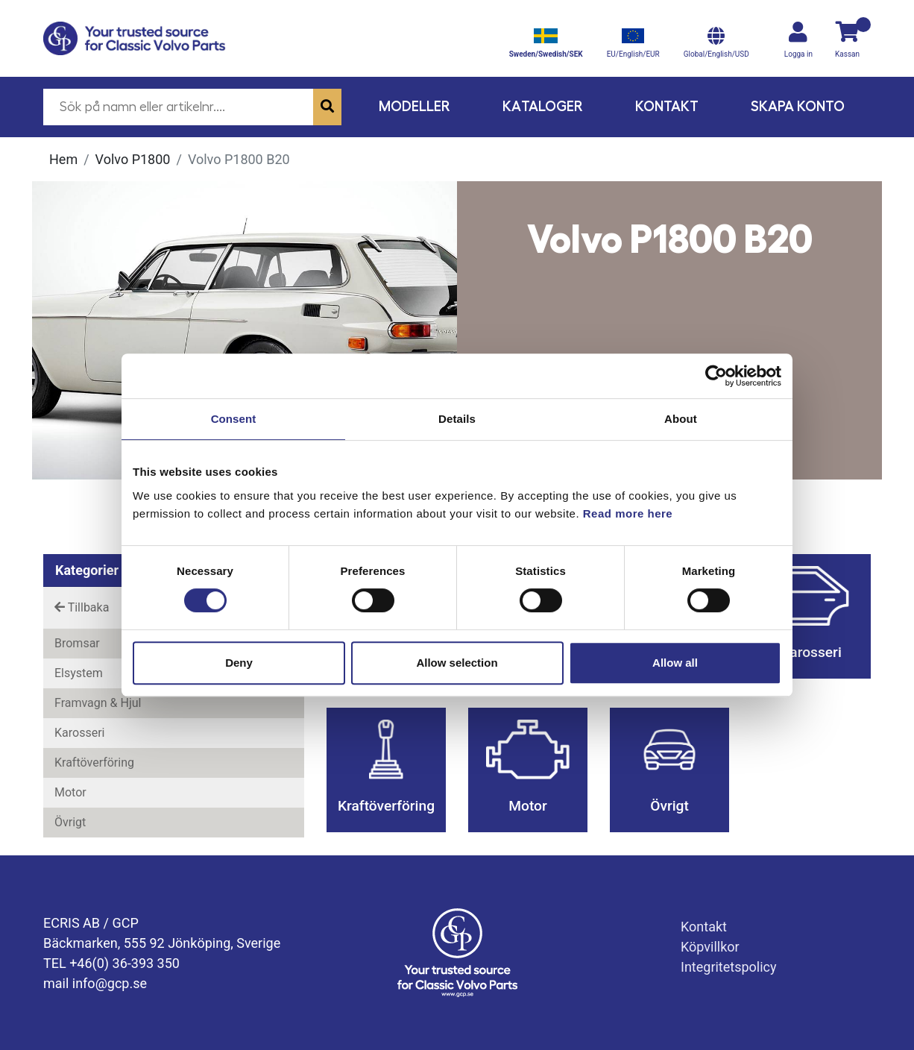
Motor (70, 792)
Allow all (675, 662)
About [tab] (680, 418)
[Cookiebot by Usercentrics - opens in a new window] (716, 376)
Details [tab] (457, 418)
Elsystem (78, 673)
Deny (239, 662)
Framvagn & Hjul (97, 703)
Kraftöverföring (94, 762)
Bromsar (77, 643)
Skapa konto (798, 106)
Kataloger (542, 106)
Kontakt (667, 106)
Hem (63, 159)
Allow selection (456, 662)
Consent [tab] (233, 418)
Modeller (414, 106)
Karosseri (79, 733)
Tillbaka (81, 607)
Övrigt (70, 822)
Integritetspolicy (729, 967)
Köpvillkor (710, 947)
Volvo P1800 (133, 159)
